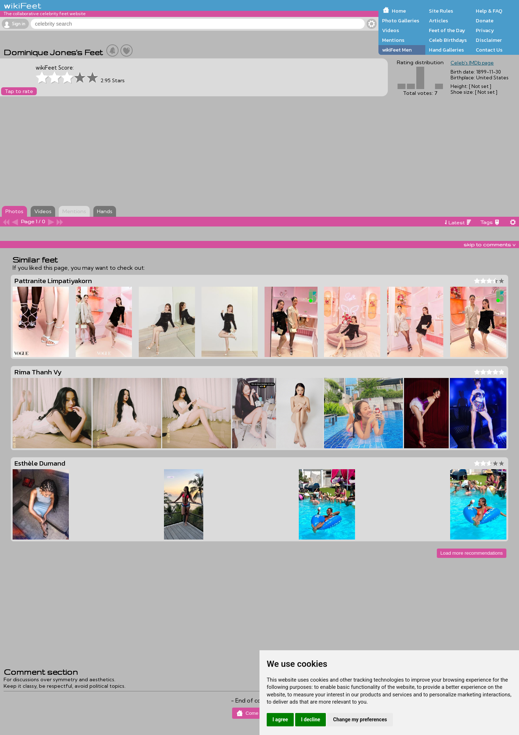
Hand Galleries (446, 50)
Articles (438, 21)
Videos (390, 30)
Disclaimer (489, 40)
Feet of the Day (447, 30)
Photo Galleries (400, 21)
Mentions (393, 40)
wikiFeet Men (397, 50)
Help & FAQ (489, 11)
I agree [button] (280, 719)
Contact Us (489, 50)
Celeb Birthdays (448, 40)
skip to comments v (489, 244)
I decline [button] (310, 719)
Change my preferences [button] (360, 719)
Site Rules (441, 11)
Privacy (485, 30)
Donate (484, 21)
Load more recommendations (471, 553)
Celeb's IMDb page (472, 63)
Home (399, 11)
